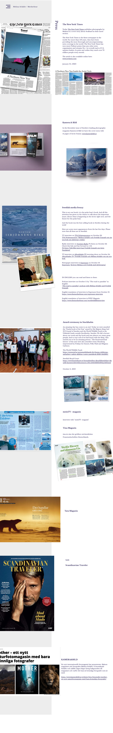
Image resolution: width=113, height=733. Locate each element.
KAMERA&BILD (69, 659)
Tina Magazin (69, 428)
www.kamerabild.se (89, 134)
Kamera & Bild (69, 122)
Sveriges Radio (82, 244)
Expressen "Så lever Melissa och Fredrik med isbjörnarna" (84, 265)
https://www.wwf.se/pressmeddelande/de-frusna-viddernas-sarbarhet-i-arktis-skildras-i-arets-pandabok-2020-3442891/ (85, 353)
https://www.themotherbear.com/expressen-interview (82, 294)
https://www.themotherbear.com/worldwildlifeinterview (83, 301)
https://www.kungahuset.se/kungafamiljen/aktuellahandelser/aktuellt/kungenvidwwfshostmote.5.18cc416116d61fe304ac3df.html (87, 362)
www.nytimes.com (69, 59)
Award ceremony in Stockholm (78, 322)
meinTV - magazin (72, 412)
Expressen (84, 263)
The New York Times (72, 24)
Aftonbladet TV (80, 254)
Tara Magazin (71, 511)
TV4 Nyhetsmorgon (82, 235)
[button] (8, 6)
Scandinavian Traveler (76, 565)
